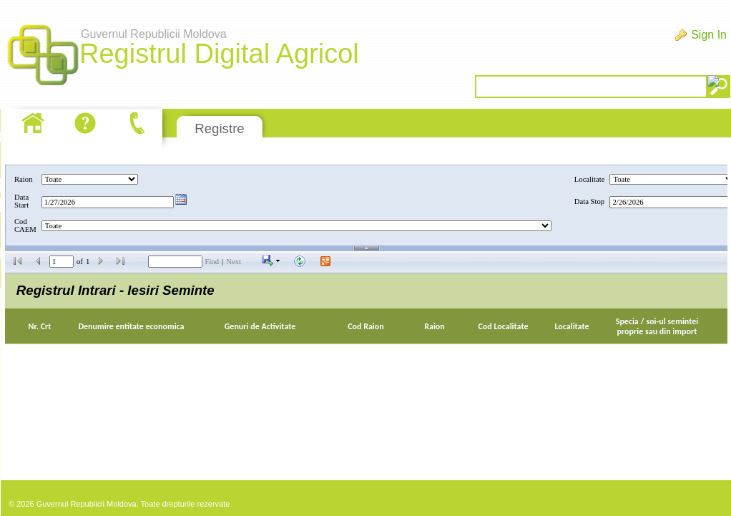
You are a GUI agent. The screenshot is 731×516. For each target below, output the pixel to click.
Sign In (709, 35)
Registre (219, 128)
